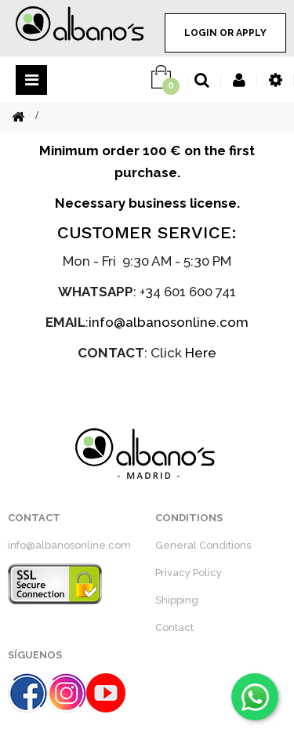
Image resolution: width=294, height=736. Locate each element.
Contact (174, 627)
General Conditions (203, 545)
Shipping (176, 600)
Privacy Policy (188, 572)
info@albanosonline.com (169, 322)
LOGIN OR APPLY (225, 32)
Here (200, 353)
